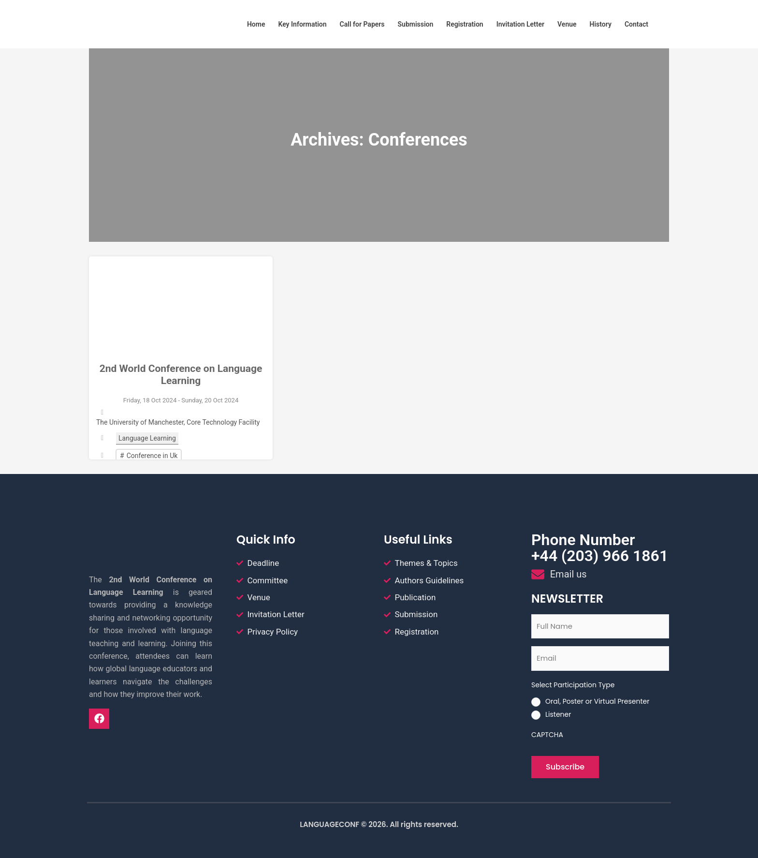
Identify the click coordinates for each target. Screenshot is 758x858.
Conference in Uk (152, 455)
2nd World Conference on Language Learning (181, 374)
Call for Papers (362, 24)
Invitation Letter (520, 24)
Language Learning (147, 438)
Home (256, 24)
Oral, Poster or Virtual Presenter (597, 701)
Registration (464, 24)
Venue (567, 24)
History (601, 24)
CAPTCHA (547, 735)
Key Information (302, 24)
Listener (558, 714)
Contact (636, 24)
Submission (416, 24)
